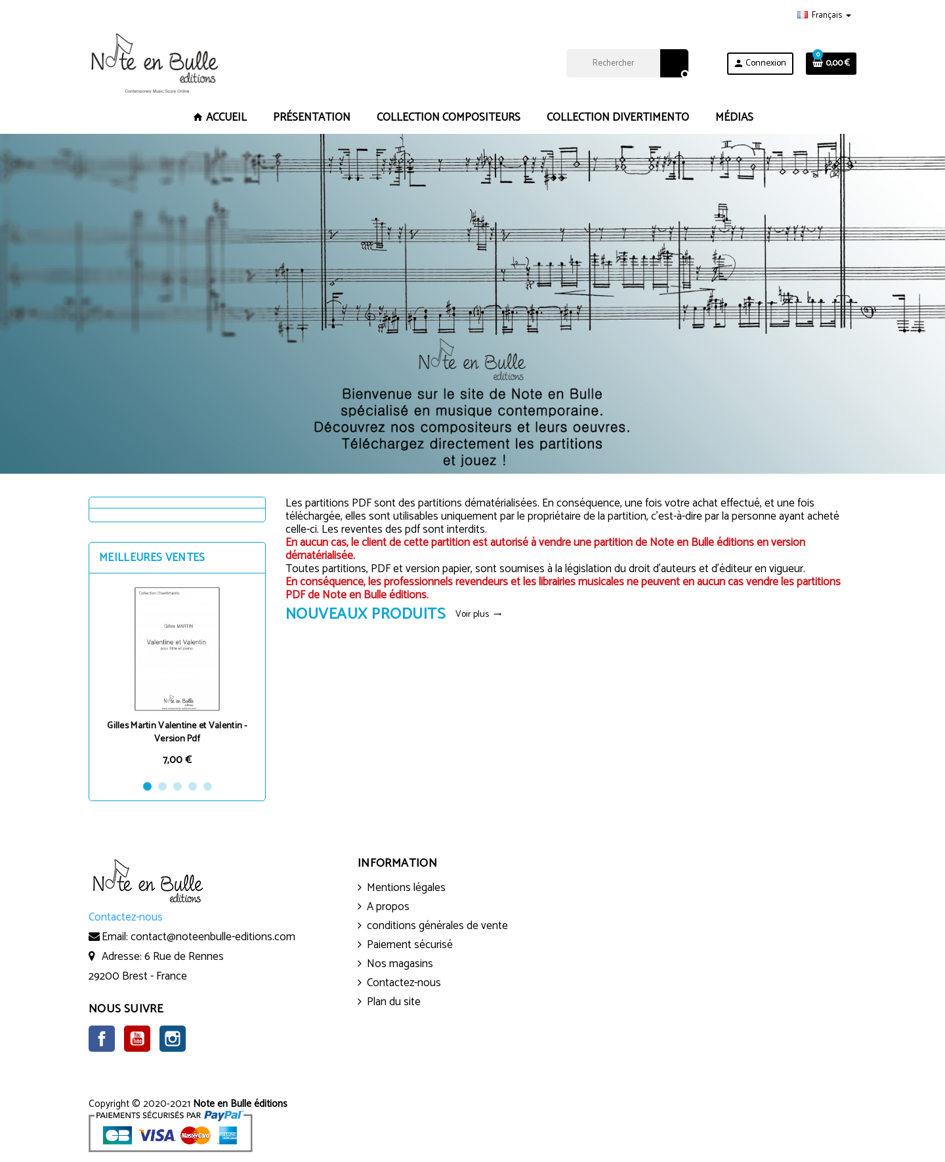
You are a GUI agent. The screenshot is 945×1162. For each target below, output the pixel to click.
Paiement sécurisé (410, 945)
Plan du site (394, 1002)
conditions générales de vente (437, 926)
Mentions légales (406, 888)
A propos (388, 907)
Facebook (102, 1039)
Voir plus (478, 614)
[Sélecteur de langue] (824, 16)
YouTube (137, 1039)
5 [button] (207, 786)
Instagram (172, 1039)
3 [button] (177, 786)
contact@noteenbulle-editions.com (213, 937)
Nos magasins (400, 964)
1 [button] (147, 786)
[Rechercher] (627, 63)
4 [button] (192, 786)
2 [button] (162, 786)
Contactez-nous (404, 983)
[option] (177, 676)
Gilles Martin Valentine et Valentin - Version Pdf (177, 732)
